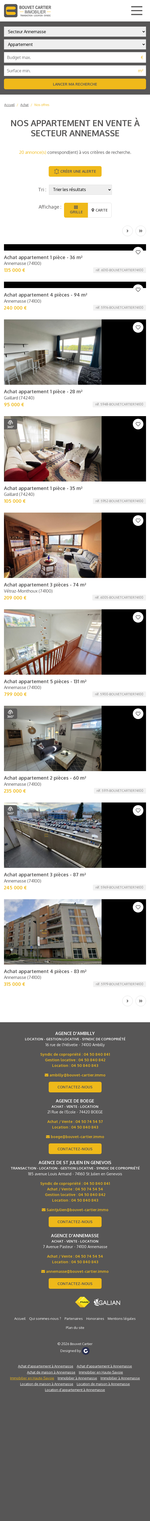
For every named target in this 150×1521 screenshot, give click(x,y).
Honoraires (95, 905)
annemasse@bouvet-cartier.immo (75, 858)
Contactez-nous (75, 674)
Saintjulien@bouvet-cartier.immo (75, 797)
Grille (76, 209)
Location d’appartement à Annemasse (75, 977)
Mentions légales (122, 905)
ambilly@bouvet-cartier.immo (75, 662)
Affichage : (50, 207)
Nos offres (41, 105)
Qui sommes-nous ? (45, 905)
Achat (24, 105)
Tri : (42, 189)
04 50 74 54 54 (89, 776)
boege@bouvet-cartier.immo (75, 723)
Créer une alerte (75, 171)
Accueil (9, 105)
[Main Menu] (137, 10)
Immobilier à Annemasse (77, 965)
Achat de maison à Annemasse (51, 959)
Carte (100, 210)
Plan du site (75, 914)
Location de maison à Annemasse (46, 971)
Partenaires (74, 905)
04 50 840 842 (91, 647)
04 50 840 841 (97, 641)
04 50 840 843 (84, 652)
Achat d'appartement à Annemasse (45, 953)
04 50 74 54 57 (89, 708)
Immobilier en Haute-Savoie (101, 959)
